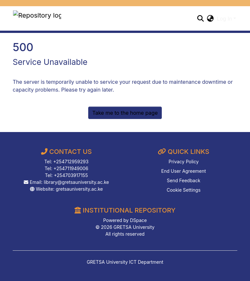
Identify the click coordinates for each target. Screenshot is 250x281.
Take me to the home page (125, 113)
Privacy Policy (184, 161)
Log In (224, 18)
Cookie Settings (184, 190)
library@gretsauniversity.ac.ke (76, 182)
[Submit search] (200, 18)
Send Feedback (184, 180)
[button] (210, 18)
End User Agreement (183, 171)
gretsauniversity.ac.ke (79, 189)
